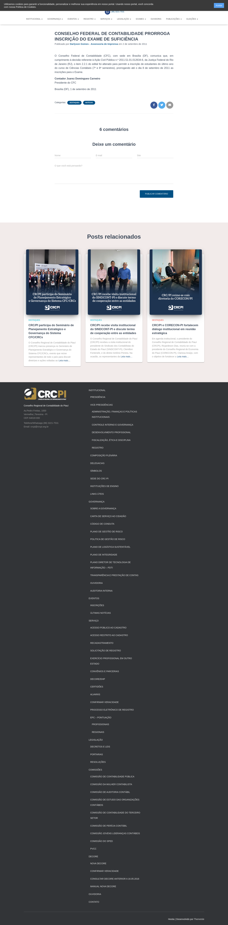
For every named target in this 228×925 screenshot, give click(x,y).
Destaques (74, 102)
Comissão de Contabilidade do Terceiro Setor (115, 815)
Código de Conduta (102, 524)
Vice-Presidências (101, 405)
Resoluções (98, 762)
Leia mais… (64, 360)
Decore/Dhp (97, 679)
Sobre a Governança (103, 508)
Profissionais (100, 724)
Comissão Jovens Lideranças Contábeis (115, 833)
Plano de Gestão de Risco (106, 531)
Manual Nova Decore (103, 886)
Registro (90, 19)
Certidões (96, 686)
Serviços (106, 19)
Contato (94, 902)
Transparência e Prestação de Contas (114, 575)
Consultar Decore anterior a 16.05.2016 (114, 879)
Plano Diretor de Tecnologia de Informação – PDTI (110, 565)
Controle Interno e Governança (112, 424)
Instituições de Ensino (104, 486)
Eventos (73, 19)
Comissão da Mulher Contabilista (111, 784)
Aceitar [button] (219, 5)
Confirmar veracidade (104, 871)
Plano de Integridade (103, 554)
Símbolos (96, 471)
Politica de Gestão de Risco (107, 539)
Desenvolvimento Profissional (111, 432)
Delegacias (97, 463)
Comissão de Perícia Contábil (108, 826)
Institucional (34, 19)
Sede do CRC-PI (99, 478)
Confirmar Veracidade (104, 702)
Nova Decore (98, 863)
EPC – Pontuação (100, 717)
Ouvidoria (156, 19)
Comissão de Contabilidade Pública (112, 776)
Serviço (94, 620)
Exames (141, 19)
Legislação (124, 19)
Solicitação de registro (105, 650)
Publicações (174, 19)
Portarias (96, 754)
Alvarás (95, 694)
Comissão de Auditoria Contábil (110, 792)
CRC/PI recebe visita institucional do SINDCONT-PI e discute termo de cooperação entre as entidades (113, 329)
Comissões (95, 769)
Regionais (98, 732)
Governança (55, 19)
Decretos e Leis (100, 746)
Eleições (192, 19)
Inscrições (97, 605)
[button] (210, 5)
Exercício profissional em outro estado (111, 661)
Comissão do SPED (101, 841)
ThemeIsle (199, 919)
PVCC (93, 848)
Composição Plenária (103, 455)
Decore (93, 856)
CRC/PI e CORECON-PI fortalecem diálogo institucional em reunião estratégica (175, 329)
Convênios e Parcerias (104, 671)
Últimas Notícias (100, 613)
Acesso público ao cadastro (108, 627)
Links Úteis (97, 494)
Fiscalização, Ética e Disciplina (111, 440)
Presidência (97, 397)
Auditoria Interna (101, 590)
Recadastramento (101, 643)
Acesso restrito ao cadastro (109, 635)
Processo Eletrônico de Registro (112, 710)
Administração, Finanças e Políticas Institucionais (114, 414)
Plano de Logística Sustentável (110, 547)
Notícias (89, 102)
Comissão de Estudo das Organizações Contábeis (114, 802)
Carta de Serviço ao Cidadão (108, 516)
